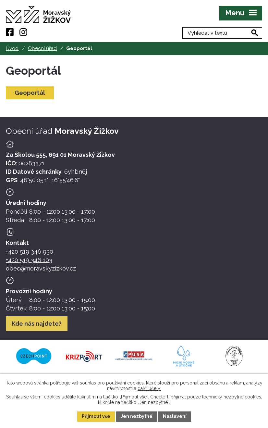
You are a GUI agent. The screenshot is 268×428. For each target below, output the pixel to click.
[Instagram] (23, 32)
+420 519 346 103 (29, 260)
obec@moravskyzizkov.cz (41, 268)
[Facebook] (10, 32)
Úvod (12, 48)
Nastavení (175, 416)
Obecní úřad (42, 48)
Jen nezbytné (136, 416)
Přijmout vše (96, 416)
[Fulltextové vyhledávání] (228, 32)
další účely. (149, 388)
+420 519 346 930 (29, 251)
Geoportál (30, 92)
